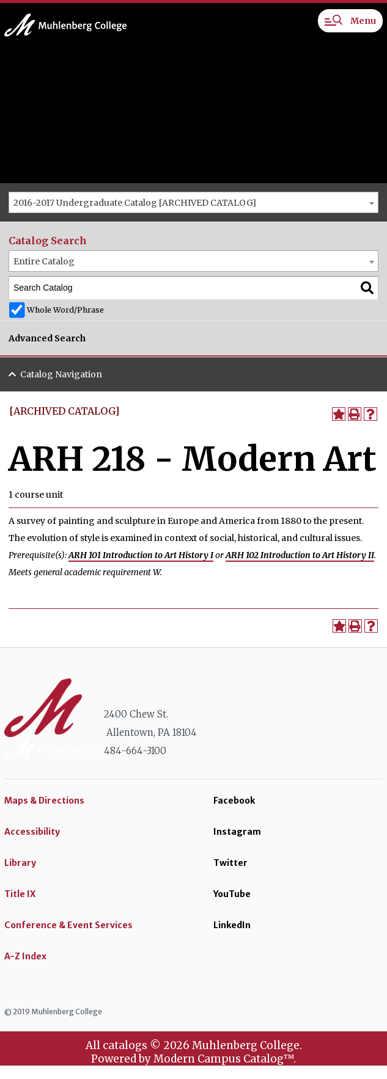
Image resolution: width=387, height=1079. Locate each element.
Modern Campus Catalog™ (223, 1059)
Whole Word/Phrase (65, 309)
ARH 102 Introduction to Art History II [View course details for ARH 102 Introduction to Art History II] (300, 555)
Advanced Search (47, 338)
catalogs (125, 1045)
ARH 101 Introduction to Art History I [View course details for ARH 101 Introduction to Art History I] (140, 555)
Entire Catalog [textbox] (44, 261)
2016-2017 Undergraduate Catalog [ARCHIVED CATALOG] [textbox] (134, 202)
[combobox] (193, 202)
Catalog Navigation (61, 374)
